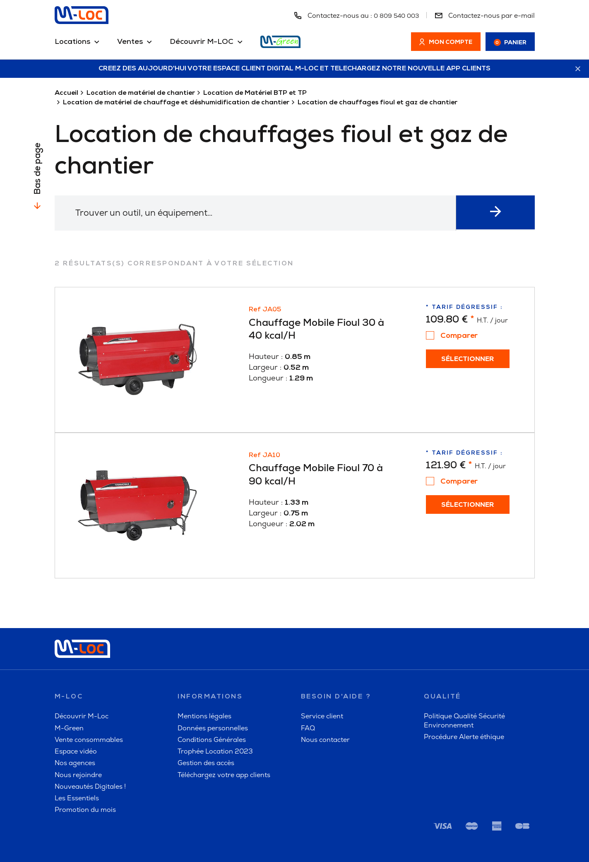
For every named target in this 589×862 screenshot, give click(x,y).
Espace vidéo (76, 707)
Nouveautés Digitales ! (90, 742)
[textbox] (276, 213)
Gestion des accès (206, 719)
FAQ (308, 684)
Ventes (130, 42)
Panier (510, 42)
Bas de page (38, 169)
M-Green (69, 684)
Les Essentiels (77, 754)
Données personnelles (213, 684)
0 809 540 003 (394, 15)
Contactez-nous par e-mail (485, 15)
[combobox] (277, 213)
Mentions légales (204, 672)
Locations (72, 42)
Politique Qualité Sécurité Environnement (464, 677)
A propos (401, 843)
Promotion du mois (85, 766)
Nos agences (75, 719)
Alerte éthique (512, 843)
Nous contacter (325, 695)
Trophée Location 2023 (215, 707)
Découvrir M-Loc (81, 672)
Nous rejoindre (78, 731)
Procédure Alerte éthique (464, 693)
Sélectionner (466, 359)
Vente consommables (89, 695)
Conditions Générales (212, 695)
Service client (322, 672)
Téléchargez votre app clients (224, 731)
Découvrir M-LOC (201, 42)
